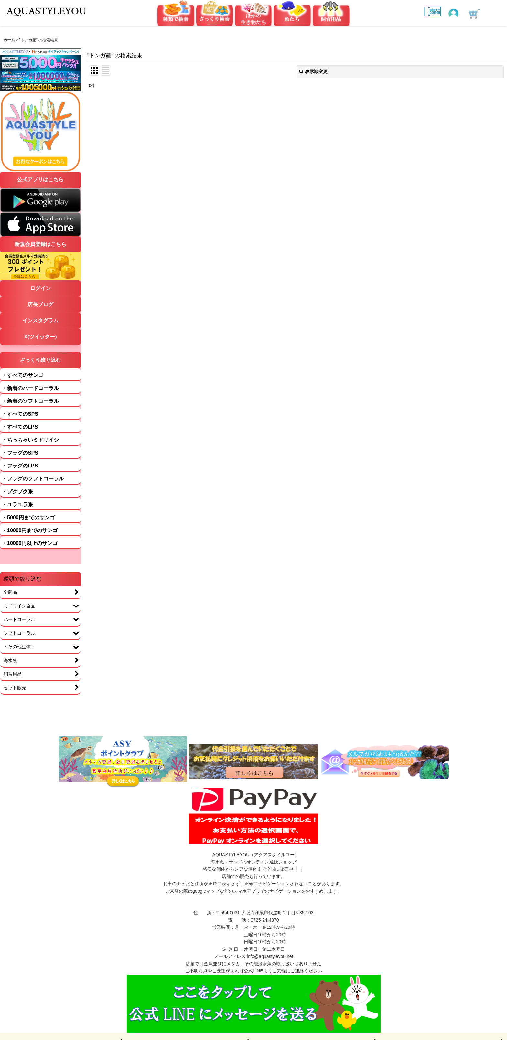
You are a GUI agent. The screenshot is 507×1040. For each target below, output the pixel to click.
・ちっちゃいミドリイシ (30, 440)
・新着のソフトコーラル (30, 401)
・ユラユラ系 (17, 504)
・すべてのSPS (20, 414)
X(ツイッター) (40, 336)
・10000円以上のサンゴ (30, 543)
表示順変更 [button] (313, 71)
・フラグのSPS (20, 453)
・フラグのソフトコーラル (33, 478)
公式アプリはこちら (40, 179)
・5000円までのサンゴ (28, 517)
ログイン (40, 288)
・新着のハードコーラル (30, 388)
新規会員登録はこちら (40, 244)
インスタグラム (40, 320)
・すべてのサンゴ (22, 375)
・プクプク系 (17, 491)
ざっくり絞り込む (40, 360)
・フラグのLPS (20, 465)
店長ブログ (40, 304)
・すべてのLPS (20, 427)
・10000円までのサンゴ (30, 530)
